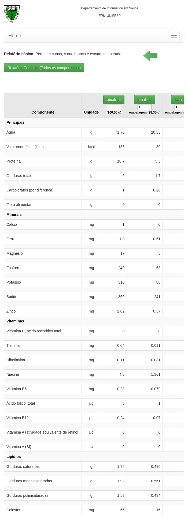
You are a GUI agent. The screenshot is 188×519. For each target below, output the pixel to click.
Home (14, 35)
